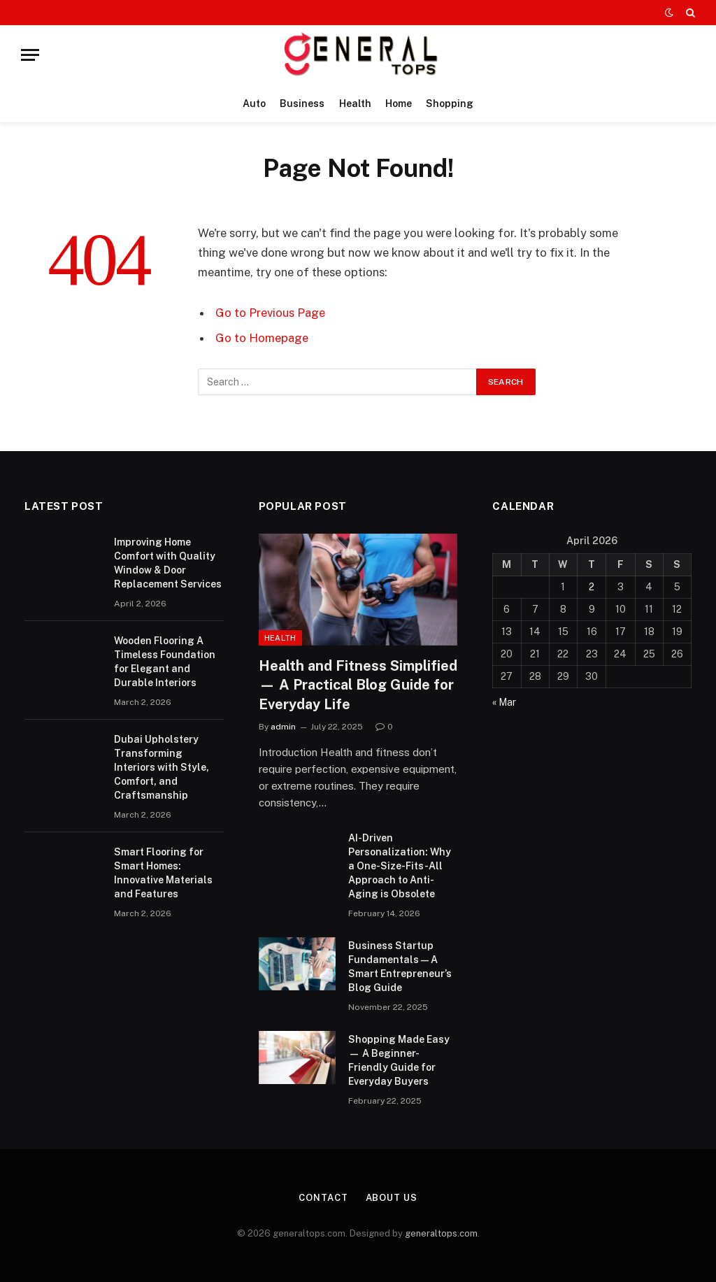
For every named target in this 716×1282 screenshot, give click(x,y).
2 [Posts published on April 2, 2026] (591, 586)
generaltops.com (441, 1233)
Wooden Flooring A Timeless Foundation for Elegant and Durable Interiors (164, 661)
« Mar (504, 702)
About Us (391, 1197)
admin (283, 727)
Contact (323, 1197)
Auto (254, 103)
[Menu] (30, 55)
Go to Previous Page (270, 313)
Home (398, 103)
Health (355, 103)
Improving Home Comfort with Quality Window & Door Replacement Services (168, 563)
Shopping (449, 103)
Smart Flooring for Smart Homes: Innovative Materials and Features (163, 872)
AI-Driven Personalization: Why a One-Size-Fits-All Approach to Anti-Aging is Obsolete (399, 865)
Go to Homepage (261, 338)
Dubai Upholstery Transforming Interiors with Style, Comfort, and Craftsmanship (161, 767)
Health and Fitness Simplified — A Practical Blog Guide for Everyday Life (358, 684)
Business (302, 103)
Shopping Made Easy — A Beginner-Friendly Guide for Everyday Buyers (399, 1060)
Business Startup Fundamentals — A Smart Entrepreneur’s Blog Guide (400, 966)
